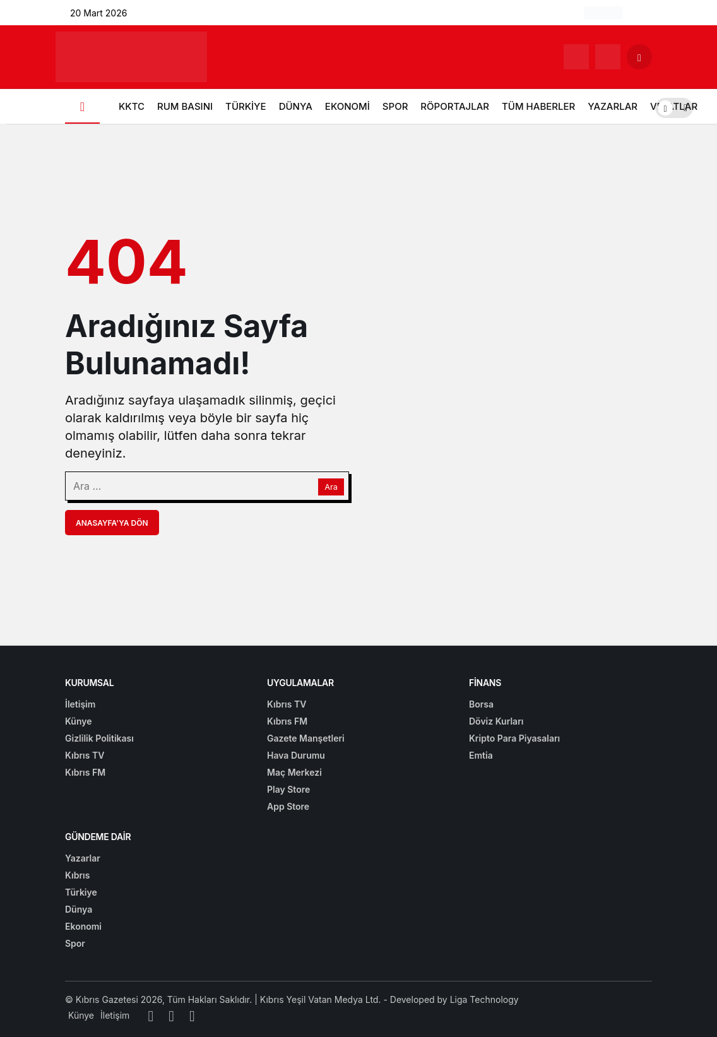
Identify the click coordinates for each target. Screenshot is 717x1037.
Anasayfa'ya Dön (112, 523)
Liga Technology (484, 999)
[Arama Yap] (639, 56)
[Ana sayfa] (82, 106)
